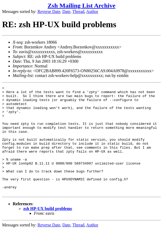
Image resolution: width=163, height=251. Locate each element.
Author (92, 11)
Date (66, 11)
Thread (78, 11)
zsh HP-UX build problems (47, 230)
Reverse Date (49, 11)
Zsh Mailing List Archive (81, 5)
